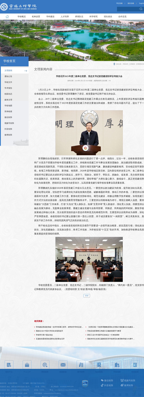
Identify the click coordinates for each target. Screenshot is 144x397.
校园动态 (8, 94)
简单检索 (8, 111)
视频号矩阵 (9, 123)
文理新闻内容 (140, 64)
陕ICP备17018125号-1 (37, 390)
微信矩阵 (8, 117)
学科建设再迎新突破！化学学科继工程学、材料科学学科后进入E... (60, 338)
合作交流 (122, 16)
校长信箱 (131, 3)
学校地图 (8, 106)
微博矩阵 (8, 135)
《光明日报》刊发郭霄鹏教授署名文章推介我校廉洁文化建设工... (111, 338)
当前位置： (118, 64)
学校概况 (22, 16)
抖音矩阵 (8, 129)
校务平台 (9, 374)
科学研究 (94, 16)
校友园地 (99, 374)
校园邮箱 (63, 374)
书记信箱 (119, 3)
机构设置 (36, 16)
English (141, 3)
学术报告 (8, 88)
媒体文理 (8, 100)
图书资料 (81, 374)
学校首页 (125, 64)
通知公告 (8, 76)
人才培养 (65, 16)
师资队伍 (79, 16)
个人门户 (27, 374)
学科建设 (50, 16)
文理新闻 (8, 70)
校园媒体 (135, 374)
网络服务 (45, 374)
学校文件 (8, 82)
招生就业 (108, 16)
